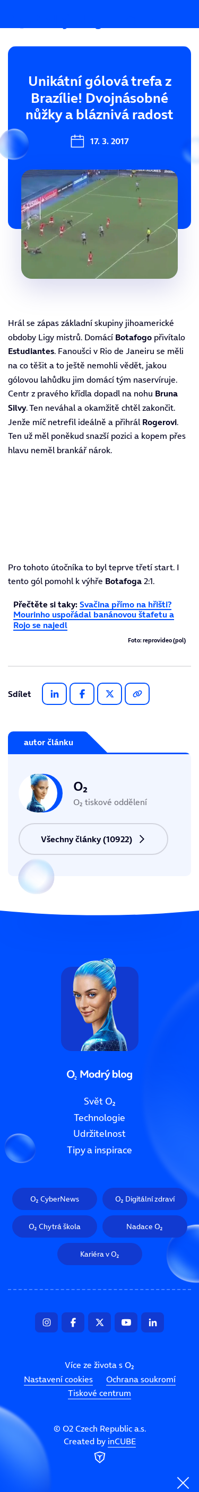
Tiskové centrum (99, 1393)
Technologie (41, 134)
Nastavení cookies (58, 1379)
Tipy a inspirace (99, 1150)
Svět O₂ (30, 99)
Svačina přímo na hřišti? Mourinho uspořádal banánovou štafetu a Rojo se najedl (93, 614)
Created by (100, 1450)
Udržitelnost (99, 1133)
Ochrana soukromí (141, 1379)
